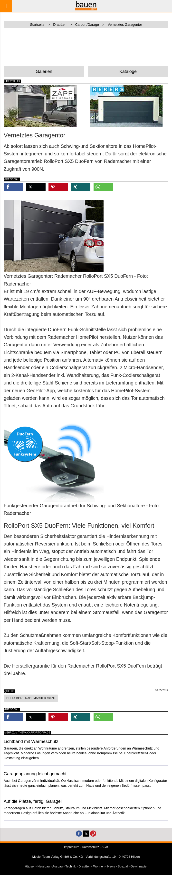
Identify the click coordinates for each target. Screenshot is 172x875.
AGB (105, 847)
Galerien (44, 71)
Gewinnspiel (139, 866)
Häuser (30, 866)
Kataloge (128, 71)
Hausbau (44, 866)
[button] (13, 187)
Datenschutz (90, 847)
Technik (70, 866)
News (111, 866)
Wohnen (99, 866)
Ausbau (57, 866)
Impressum (71, 847)
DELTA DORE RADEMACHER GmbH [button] (30, 698)
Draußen (84, 866)
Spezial (123, 866)
